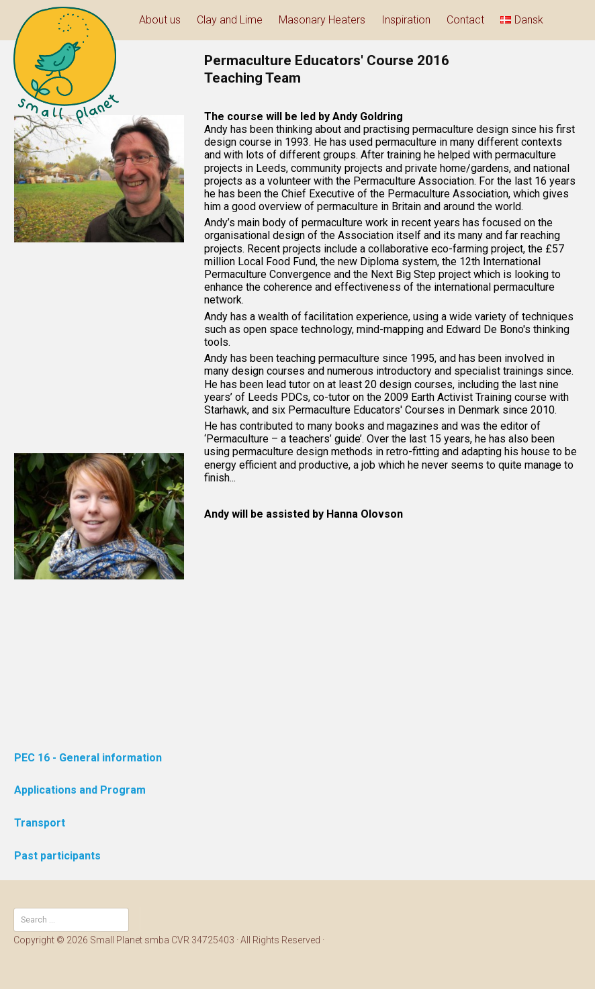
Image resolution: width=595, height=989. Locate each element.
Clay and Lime (230, 19)
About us (160, 19)
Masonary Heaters (322, 19)
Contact (465, 19)
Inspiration (405, 19)
